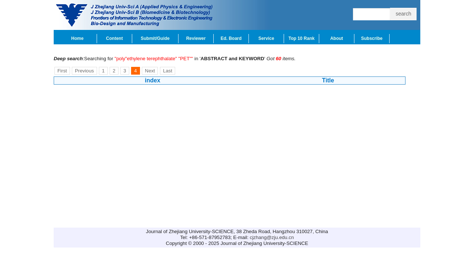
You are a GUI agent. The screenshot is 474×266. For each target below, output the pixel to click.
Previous (84, 71)
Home (77, 38)
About (336, 38)
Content (114, 38)
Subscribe (372, 38)
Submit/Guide (155, 38)
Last (167, 71)
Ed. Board (231, 38)
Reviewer (196, 38)
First (62, 71)
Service (266, 38)
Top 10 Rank (301, 38)
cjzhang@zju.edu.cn (272, 237)
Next (150, 71)
